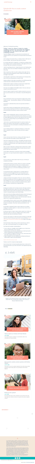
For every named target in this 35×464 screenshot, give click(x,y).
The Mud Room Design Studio (30, 462)
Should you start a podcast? (10, 392)
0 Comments (6, 13)
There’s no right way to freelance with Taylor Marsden (15, 333)
